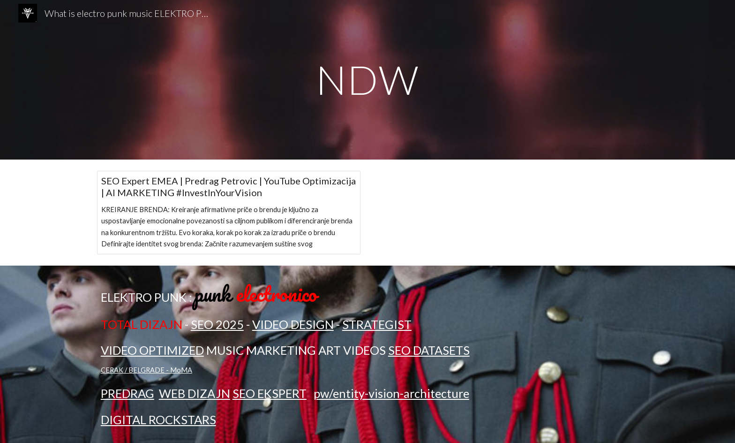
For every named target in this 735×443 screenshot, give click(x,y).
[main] (367, 79)
